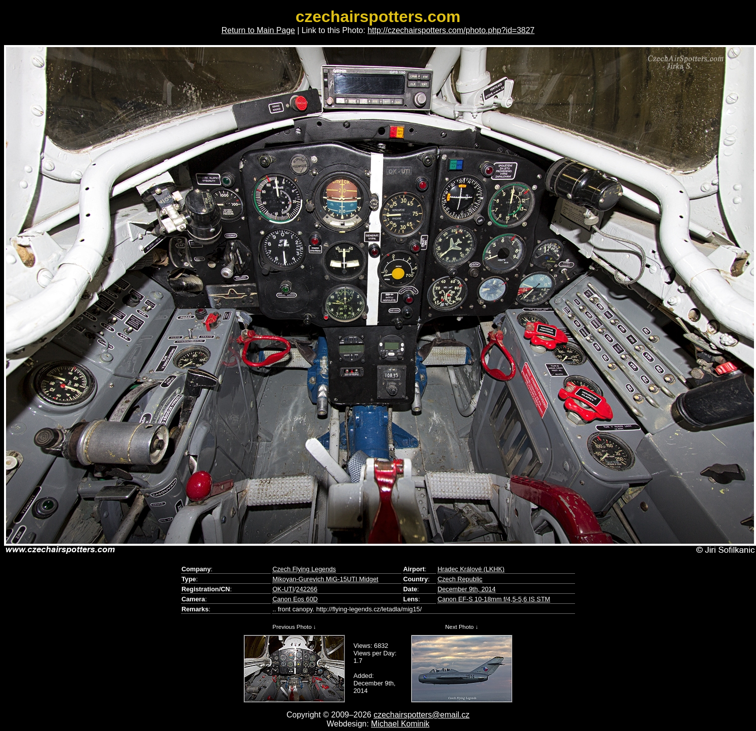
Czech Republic (460, 579)
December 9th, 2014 (467, 589)
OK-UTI (283, 589)
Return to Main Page (258, 30)
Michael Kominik (400, 723)
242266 (306, 589)
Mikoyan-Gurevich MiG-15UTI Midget (325, 579)
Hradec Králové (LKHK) (471, 569)
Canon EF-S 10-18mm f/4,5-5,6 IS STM (494, 599)
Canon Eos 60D (294, 599)
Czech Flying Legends (304, 569)
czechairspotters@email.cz (421, 714)
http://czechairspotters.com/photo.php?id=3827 (450, 30)
